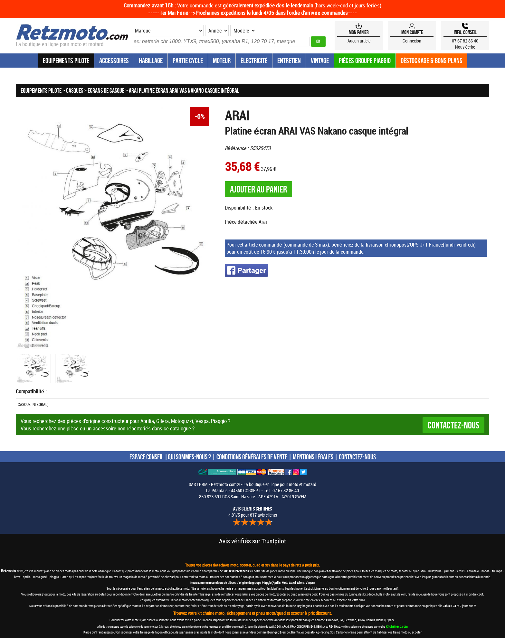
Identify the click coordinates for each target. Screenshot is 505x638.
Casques (74, 90)
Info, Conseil (465, 32)
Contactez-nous (453, 425)
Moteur (222, 60)
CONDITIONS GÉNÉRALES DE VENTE (251, 457)
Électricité (254, 60)
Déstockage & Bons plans (431, 60)
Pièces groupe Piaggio (365, 60)
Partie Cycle (188, 60)
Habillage (151, 60)
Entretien (289, 60)
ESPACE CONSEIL (146, 457)
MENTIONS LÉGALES (313, 457)
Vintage (320, 60)
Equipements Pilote (66, 60)
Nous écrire (465, 47)
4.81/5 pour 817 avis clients (252, 512)
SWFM (300, 496)
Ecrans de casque (106, 90)
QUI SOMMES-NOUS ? (189, 457)
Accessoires (114, 60)
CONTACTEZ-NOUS (357, 457)
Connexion (412, 41)
